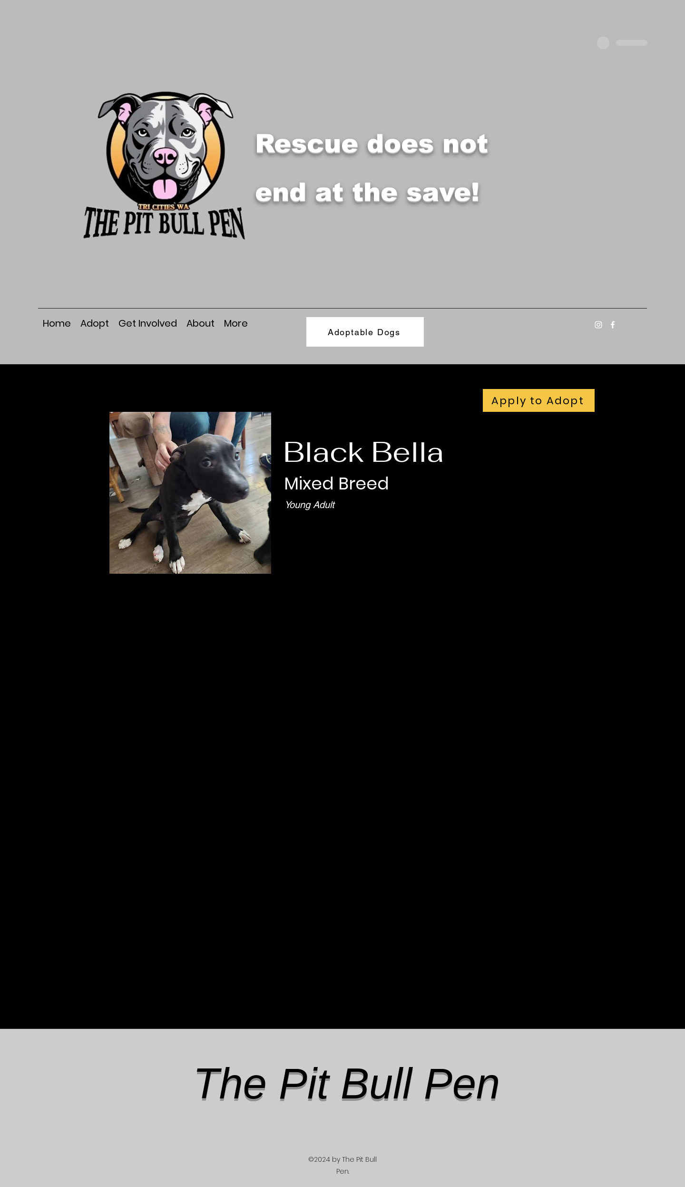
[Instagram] (598, 324)
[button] (236, 322)
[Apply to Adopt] (539, 400)
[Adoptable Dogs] (365, 332)
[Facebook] (612, 324)
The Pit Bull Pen (346, 1083)
